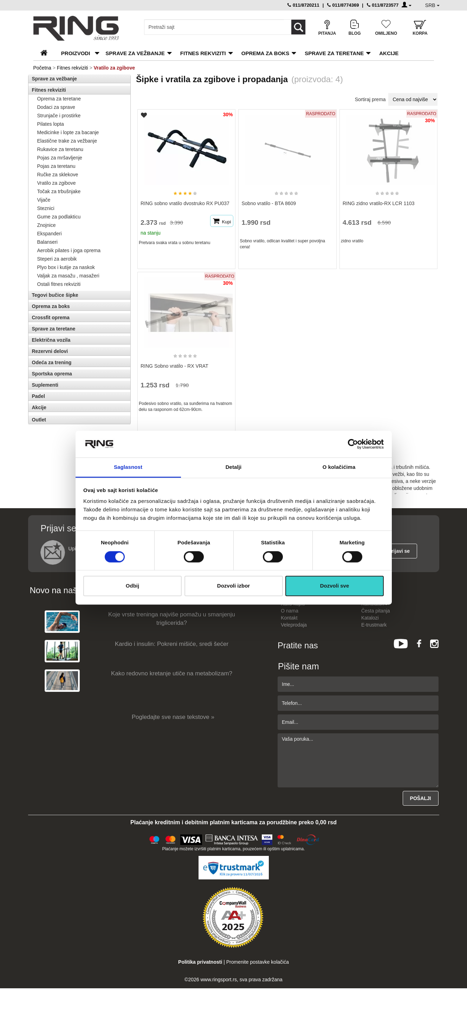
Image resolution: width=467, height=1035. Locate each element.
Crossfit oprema (51, 317)
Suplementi (45, 385)
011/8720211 (303, 5)
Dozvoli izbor (233, 586)
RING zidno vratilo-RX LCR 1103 (379, 203)
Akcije (388, 53)
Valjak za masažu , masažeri (68, 276)
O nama (289, 611)
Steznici (45, 208)
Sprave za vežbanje (134, 53)
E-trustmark (374, 625)
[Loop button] (298, 27)
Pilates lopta (50, 124)
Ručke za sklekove (57, 174)
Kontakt (289, 618)
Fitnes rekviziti (203, 53)
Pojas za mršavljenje (59, 158)
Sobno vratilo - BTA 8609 (268, 203)
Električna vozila (51, 340)
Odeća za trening (52, 362)
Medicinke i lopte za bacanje (68, 132)
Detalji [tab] (234, 467)
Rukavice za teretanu (60, 149)
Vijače (44, 200)
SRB (432, 5)
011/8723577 (383, 5)
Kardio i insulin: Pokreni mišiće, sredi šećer (171, 644)
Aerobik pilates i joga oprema (69, 250)
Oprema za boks (265, 53)
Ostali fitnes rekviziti (59, 284)
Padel (38, 396)
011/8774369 (343, 5)
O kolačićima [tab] (339, 467)
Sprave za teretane (334, 53)
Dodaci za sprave (56, 107)
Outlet (39, 419)
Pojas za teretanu (56, 166)
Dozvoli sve (334, 586)
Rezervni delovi (50, 351)
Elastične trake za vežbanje (67, 141)
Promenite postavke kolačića (257, 962)
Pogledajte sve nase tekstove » (173, 717)
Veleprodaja (294, 625)
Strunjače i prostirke (59, 115)
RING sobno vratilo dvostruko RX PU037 (185, 203)
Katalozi (370, 618)
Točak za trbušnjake (59, 191)
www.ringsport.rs (218, 979)
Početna (42, 68)
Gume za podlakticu (59, 217)
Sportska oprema (52, 373)
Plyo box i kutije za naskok (66, 267)
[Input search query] (214, 27)
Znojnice (46, 225)
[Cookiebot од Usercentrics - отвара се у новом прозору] (353, 444)
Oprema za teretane (59, 98)
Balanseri (47, 242)
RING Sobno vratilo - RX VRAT (174, 366)
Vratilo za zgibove (56, 183)
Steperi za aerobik (57, 259)
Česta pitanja (375, 611)
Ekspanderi (49, 233)
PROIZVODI (75, 53)
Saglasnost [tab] (128, 467)
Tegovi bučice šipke (55, 295)
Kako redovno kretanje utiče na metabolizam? (171, 673)
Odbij (132, 586)
